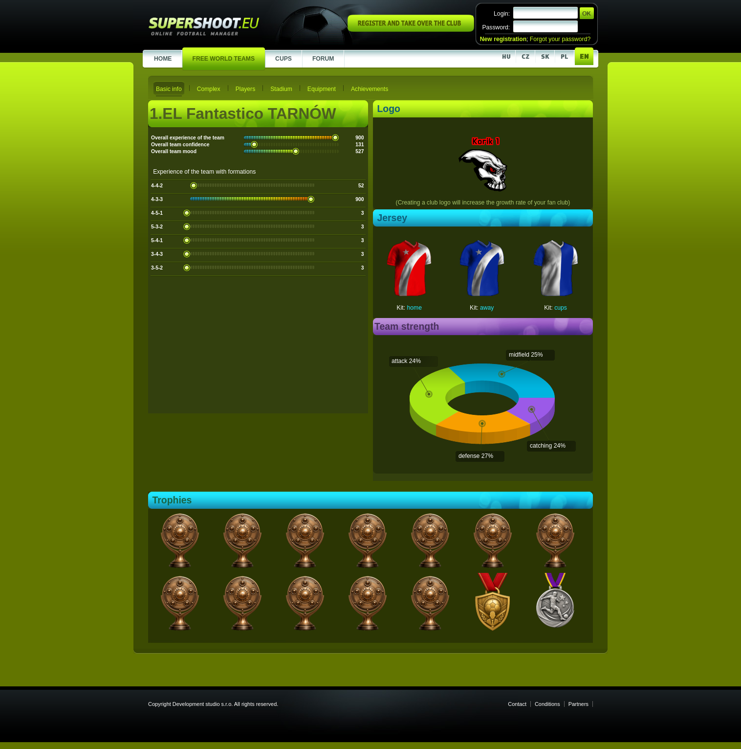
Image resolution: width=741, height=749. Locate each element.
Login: (502, 13)
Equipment (321, 89)
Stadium (281, 89)
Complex (208, 89)
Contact (517, 704)
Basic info (169, 89)
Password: (496, 27)
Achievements (369, 89)
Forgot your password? (560, 39)
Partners (578, 704)
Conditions (547, 704)
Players (246, 89)
